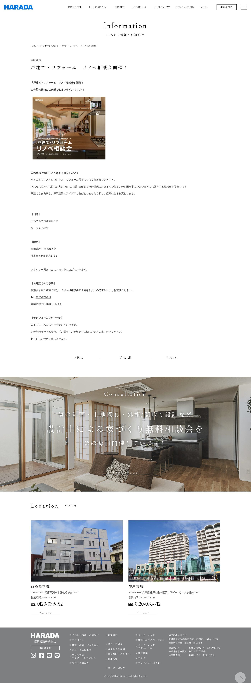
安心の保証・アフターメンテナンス (84, 662)
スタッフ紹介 (115, 649)
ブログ (142, 663)
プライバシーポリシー (150, 668)
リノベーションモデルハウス (146, 652)
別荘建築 (143, 658)
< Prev (79, 363)
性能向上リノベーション (151, 645)
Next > (172, 363)
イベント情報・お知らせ (49, 46)
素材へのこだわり (82, 655)
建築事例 (113, 640)
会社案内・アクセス (119, 659)
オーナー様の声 (116, 673)
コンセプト (78, 645)
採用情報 (113, 664)
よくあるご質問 (116, 654)
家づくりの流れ (80, 668)
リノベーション (146, 640)
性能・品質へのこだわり (85, 650)
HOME (33, 46)
